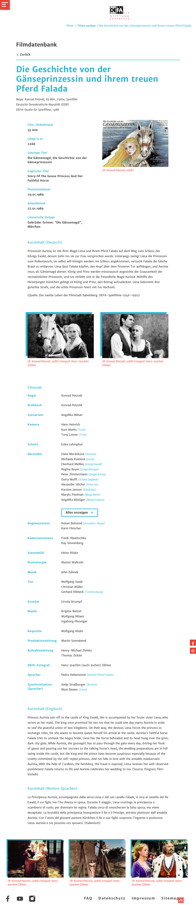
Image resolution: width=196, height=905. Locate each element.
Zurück (23, 54)
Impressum (143, 898)
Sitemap (170, 898)
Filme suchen (87, 25)
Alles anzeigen (77, 513)
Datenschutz (111, 898)
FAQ (88, 898)
